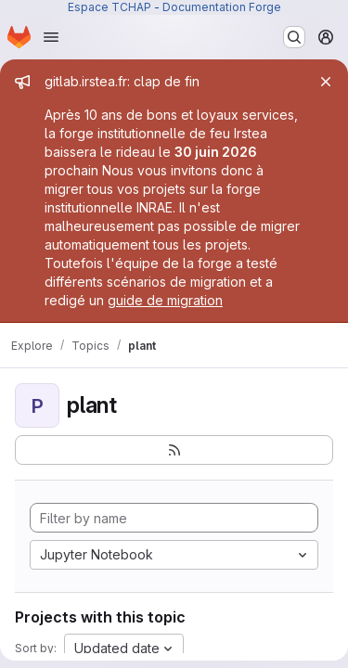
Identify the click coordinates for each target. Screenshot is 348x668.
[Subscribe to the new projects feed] (174, 450)
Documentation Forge (221, 7)
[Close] (326, 82)
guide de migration (165, 300)
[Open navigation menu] (51, 37)
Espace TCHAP (109, 7)
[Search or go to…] (294, 37)
